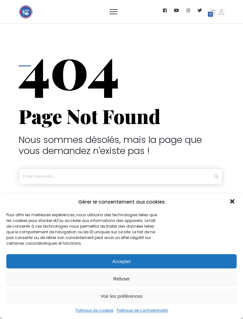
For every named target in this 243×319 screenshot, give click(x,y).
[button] (233, 202)
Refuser (121, 278)
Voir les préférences (122, 296)
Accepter (121, 261)
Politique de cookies (95, 310)
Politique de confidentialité (142, 310)
